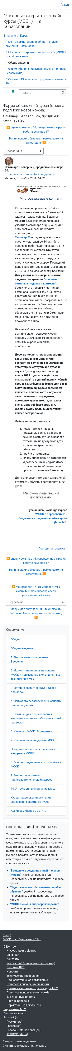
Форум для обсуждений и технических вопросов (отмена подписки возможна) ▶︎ (36, 613)
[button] (13, 92)
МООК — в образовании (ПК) (22, 939)
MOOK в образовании (50, 514)
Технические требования (23, 975)
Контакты (13, 959)
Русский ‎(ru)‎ (11, 1017)
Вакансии (13, 954)
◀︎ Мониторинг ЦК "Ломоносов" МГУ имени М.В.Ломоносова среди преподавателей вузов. (36, 591)
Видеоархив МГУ (14, 1009)
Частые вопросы (18, 1001)
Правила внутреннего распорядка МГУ (32, 988)
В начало (10, 35)
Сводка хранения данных (19, 1041)
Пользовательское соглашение (27, 980)
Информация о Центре (21, 950)
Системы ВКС (15, 967)
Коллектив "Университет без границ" (31, 963)
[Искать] (39, 92)
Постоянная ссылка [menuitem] (51, 548)
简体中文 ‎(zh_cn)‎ (17, 1034)
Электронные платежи (21, 996)
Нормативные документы (24, 1005)
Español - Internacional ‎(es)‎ (24, 1030)
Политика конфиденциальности (28, 984)
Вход (65, 4)
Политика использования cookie (28, 992)
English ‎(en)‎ (14, 1026)
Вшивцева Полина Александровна (31, 174)
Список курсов (13, 1013)
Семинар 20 (23, 237)
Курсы (24, 35)
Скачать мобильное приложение (24, 1045)
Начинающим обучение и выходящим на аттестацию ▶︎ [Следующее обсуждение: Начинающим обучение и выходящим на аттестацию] (36, 140)
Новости (12, 971)
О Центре (9, 946)
